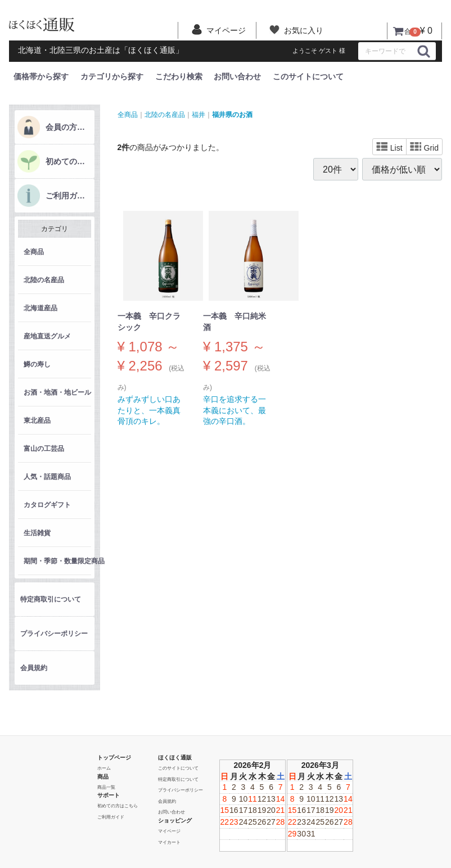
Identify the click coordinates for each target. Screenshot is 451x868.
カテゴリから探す (111, 76)
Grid (424, 147)
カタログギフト (47, 505)
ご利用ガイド (69, 195)
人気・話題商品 (47, 477)
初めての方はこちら (69, 161)
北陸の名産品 (44, 280)
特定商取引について (50, 599)
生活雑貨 (37, 533)
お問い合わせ (237, 76)
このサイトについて (308, 76)
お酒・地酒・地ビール (57, 392)
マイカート (169, 841)
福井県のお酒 (232, 114)
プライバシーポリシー (54, 634)
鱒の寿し (37, 364)
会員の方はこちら (69, 127)
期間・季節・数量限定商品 (57, 561)
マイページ (169, 831)
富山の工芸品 (44, 449)
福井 (198, 114)
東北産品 (37, 420)
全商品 (34, 252)
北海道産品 (40, 308)
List (389, 147)
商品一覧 (106, 786)
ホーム (104, 768)
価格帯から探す (41, 76)
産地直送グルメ (47, 336)
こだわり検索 (178, 76)
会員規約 (33, 668)
